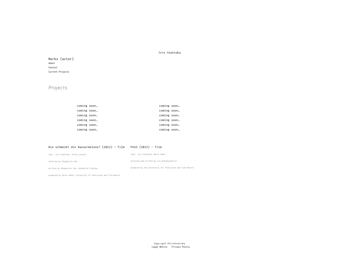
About (51, 63)
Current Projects (58, 71)
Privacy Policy (181, 246)
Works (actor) (61, 59)
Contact (53, 67)
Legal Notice (159, 246)
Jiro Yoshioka (169, 52)
